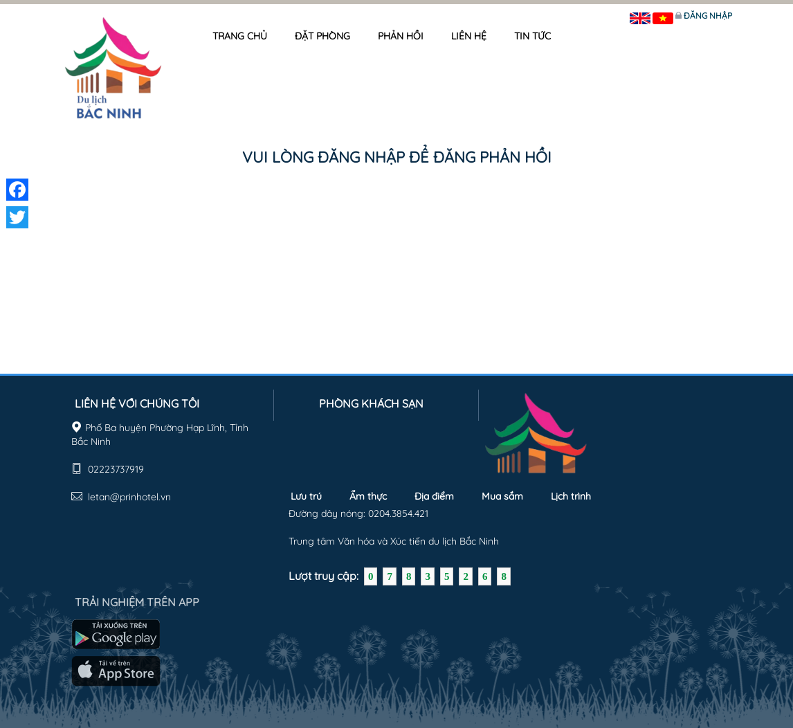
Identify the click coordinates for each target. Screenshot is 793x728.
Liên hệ (468, 36)
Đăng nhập (708, 15)
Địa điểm (434, 496)
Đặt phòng (322, 36)
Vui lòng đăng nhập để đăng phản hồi (397, 157)
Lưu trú (306, 496)
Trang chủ (239, 36)
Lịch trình (571, 496)
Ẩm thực (368, 496)
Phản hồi (400, 36)
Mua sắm (502, 496)
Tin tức (532, 36)
